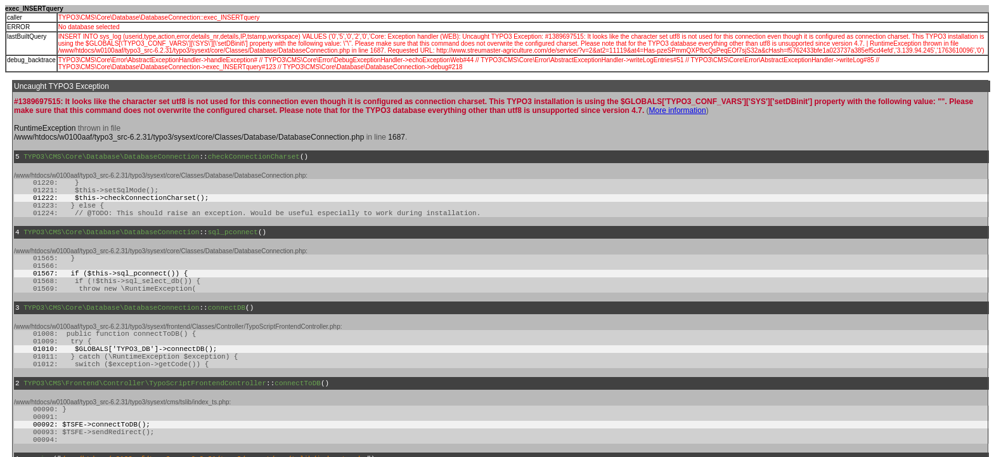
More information (677, 110)
